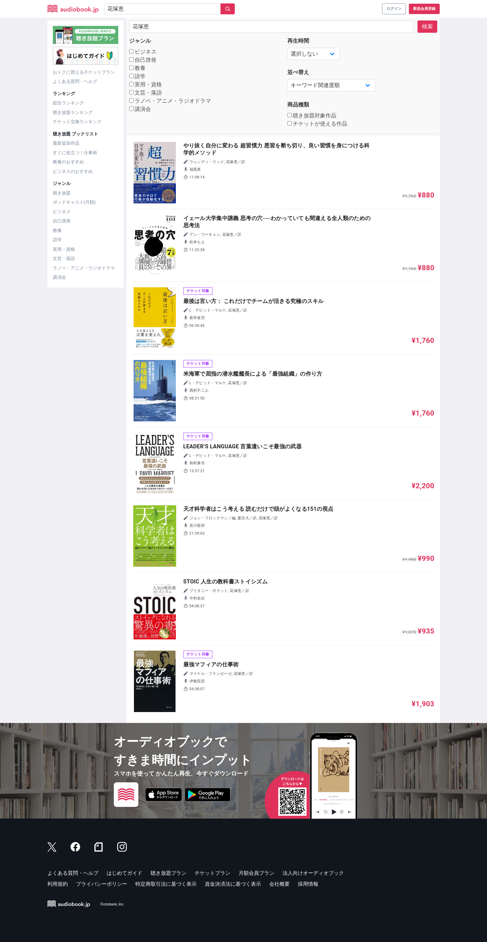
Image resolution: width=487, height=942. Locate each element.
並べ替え (298, 72)
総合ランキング (68, 102)
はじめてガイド (124, 873)
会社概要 (279, 884)
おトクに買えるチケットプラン (84, 72)
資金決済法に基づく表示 (233, 884)
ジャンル (140, 41)
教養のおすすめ (68, 161)
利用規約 (57, 884)
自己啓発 (62, 220)
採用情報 (308, 884)
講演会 (59, 277)
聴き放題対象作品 (312, 115)
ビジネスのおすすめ (73, 171)
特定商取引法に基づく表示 (166, 884)
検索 (427, 26)
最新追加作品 (66, 143)
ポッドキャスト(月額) (74, 202)
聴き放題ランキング (73, 112)
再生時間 (298, 41)
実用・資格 (64, 249)
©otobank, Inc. (112, 904)
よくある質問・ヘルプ (75, 81)
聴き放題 (62, 192)
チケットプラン (212, 873)
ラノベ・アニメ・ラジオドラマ (84, 268)
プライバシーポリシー (101, 884)
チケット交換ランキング (77, 121)
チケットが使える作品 (317, 123)
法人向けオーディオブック (313, 873)
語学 (57, 239)
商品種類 (298, 104)
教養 (57, 230)
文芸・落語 (64, 258)
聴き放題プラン (168, 873)
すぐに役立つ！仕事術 (75, 152)
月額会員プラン (256, 873)
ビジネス (62, 211)
